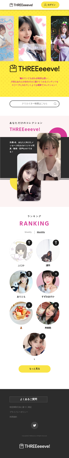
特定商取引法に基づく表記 (21, 407)
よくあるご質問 (28, 399)
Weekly (28, 232)
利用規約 (13, 417)
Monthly (41, 232)
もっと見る (34, 369)
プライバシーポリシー (19, 412)
